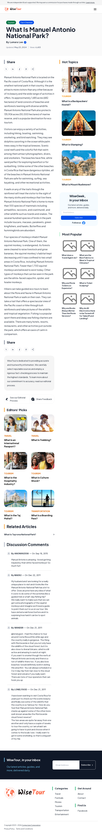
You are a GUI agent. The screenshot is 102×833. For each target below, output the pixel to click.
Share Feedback (41, 399)
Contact (82, 798)
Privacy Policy (9, 829)
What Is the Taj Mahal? (12, 517)
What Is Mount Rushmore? (76, 184)
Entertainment (62, 814)
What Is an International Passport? (11, 443)
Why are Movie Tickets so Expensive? (68, 285)
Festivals (59, 798)
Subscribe (79, 218)
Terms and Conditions (24, 829)
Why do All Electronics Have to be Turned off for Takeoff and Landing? (87, 313)
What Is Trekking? (41, 439)
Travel (8, 435)
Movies (58, 802)
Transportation (40, 511)
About (81, 793)
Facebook (82, 810)
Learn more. (90, 2)
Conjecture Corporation (31, 825)
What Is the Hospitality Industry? (10, 480)
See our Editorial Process (15, 399)
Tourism (8, 473)
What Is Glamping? (72, 144)
